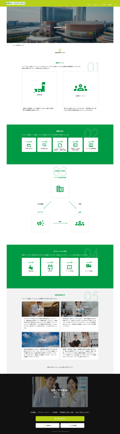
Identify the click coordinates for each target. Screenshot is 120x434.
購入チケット (97, 3)
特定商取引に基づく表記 (67, 412)
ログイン (116, 3)
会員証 (104, 3)
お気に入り (89, 3)
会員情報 (109, 3)
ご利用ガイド (47, 425)
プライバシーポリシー (44, 412)
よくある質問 (72, 425)
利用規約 (55, 412)
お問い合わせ (60, 419)
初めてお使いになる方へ (82, 412)
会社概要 (33, 412)
